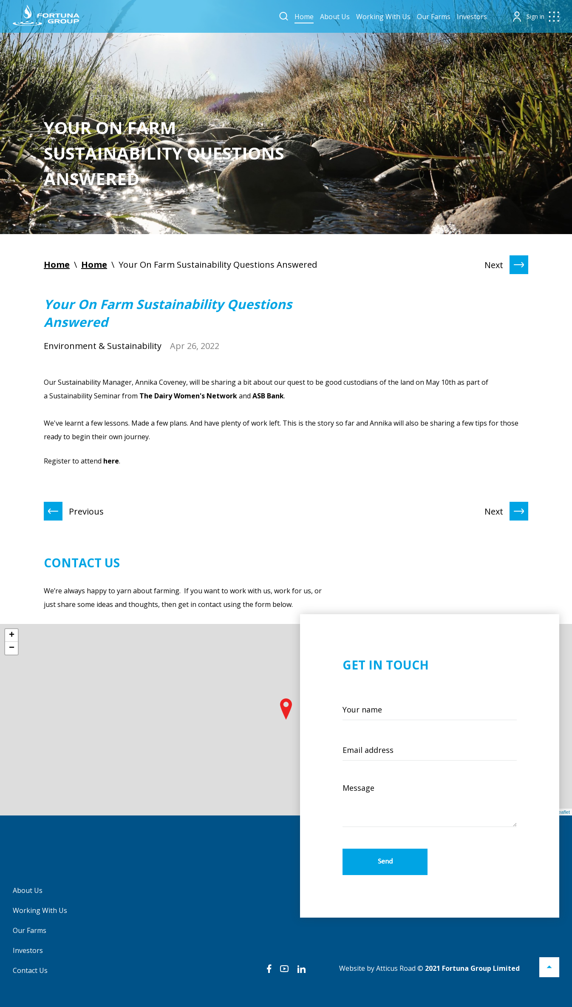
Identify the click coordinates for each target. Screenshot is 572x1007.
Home (304, 16)
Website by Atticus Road (377, 968)
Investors (472, 16)
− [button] (11, 648)
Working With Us (383, 16)
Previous (74, 511)
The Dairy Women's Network (188, 396)
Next (506, 264)
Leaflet (563, 812)
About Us (335, 16)
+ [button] (11, 635)
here (111, 461)
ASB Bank (268, 396)
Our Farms (433, 16)
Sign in (535, 16)
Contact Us (30, 970)
